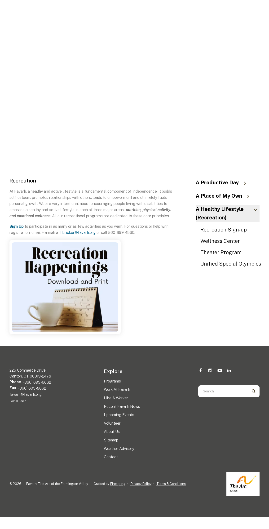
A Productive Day (223, 182)
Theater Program (221, 252)
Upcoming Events (119, 415)
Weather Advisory (119, 448)
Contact (111, 457)
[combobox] (223, 391)
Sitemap (111, 440)
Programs (112, 381)
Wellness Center (220, 241)
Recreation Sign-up (223, 230)
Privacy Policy (140, 484)
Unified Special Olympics (230, 264)
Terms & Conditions (171, 484)
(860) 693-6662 (37, 382)
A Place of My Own (225, 196)
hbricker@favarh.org (78, 232)
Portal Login (17, 401)
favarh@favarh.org (25, 394)
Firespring (117, 484)
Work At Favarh (117, 389)
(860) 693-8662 (32, 388)
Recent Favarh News (122, 406)
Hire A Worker (116, 398)
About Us (112, 431)
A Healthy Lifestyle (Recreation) (228, 213)
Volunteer (112, 423)
